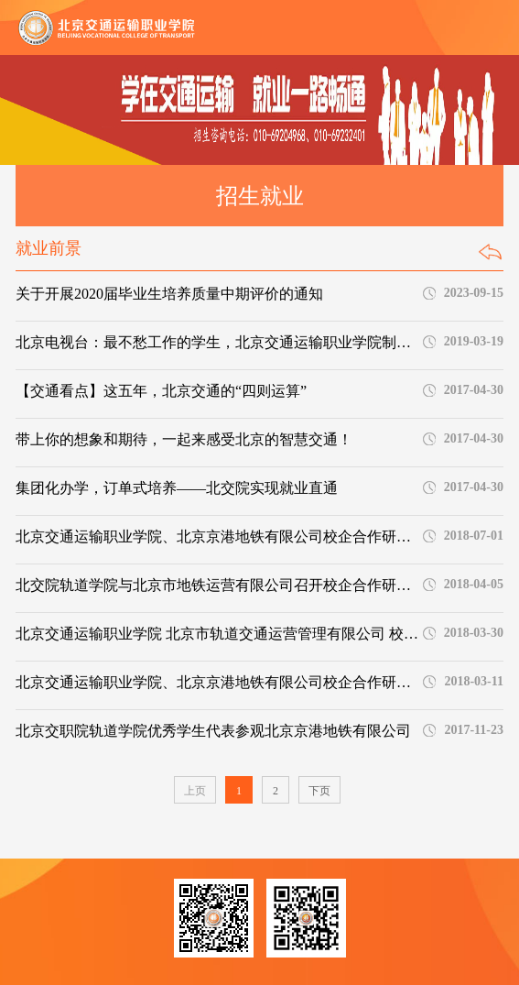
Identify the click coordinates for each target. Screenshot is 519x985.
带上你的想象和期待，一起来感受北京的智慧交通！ (184, 439)
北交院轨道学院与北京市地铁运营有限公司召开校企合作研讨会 (218, 585)
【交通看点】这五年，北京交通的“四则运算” (161, 391)
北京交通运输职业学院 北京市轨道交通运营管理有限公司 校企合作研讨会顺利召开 (218, 633)
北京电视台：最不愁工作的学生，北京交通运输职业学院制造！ (218, 342)
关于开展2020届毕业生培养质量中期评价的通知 (169, 293)
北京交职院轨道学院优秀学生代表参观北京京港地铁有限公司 (213, 731)
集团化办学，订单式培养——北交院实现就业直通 (177, 488)
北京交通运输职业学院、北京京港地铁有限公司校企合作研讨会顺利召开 (218, 536)
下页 (319, 790)
